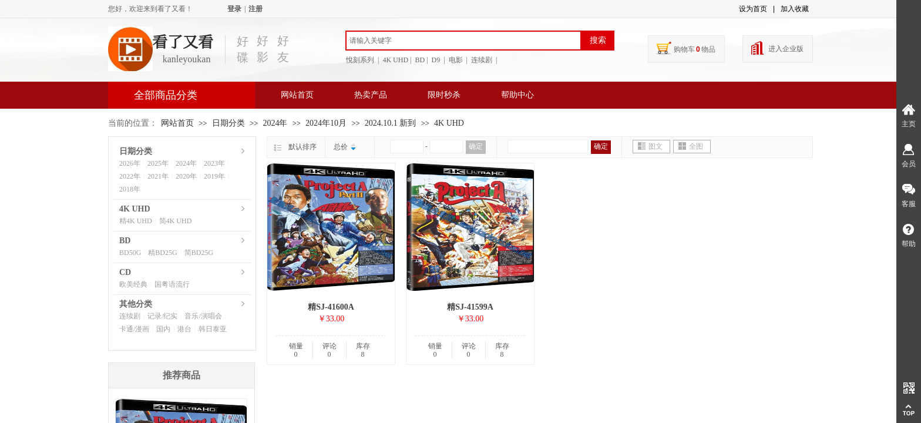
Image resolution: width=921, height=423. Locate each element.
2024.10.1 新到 (390, 123)
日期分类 (228, 123)
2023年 (214, 163)
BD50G (130, 253)
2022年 (129, 176)
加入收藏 (795, 9)
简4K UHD (175, 221)
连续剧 (129, 316)
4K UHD (449, 123)
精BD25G (162, 253)
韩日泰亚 (213, 329)
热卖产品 (370, 94)
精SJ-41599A (470, 307)
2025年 (158, 163)
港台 (184, 329)
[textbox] (463, 41)
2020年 (186, 176)
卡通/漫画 (134, 329)
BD (124, 240)
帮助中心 (517, 94)
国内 (163, 329)
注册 (255, 9)
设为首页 (753, 9)
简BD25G (198, 253)
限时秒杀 (444, 94)
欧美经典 (133, 284)
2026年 (129, 163)
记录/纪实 (162, 316)
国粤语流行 (172, 284)
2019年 (214, 176)
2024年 (275, 123)
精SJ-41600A (331, 307)
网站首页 (297, 94)
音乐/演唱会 (202, 316)
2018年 (129, 189)
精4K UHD (135, 221)
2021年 (158, 176)
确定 (476, 146)
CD (125, 272)
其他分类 (135, 304)
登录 (234, 9)
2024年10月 (326, 123)
